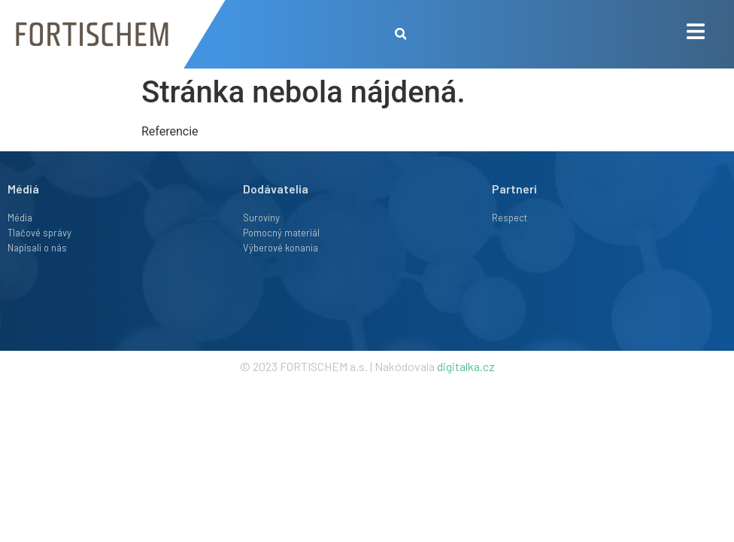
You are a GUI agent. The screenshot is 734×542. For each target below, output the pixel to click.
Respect (509, 218)
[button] (400, 34)
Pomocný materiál (281, 233)
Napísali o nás (37, 248)
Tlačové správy (39, 233)
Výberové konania (280, 248)
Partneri (514, 188)
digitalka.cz (466, 366)
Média (20, 218)
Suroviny (261, 218)
